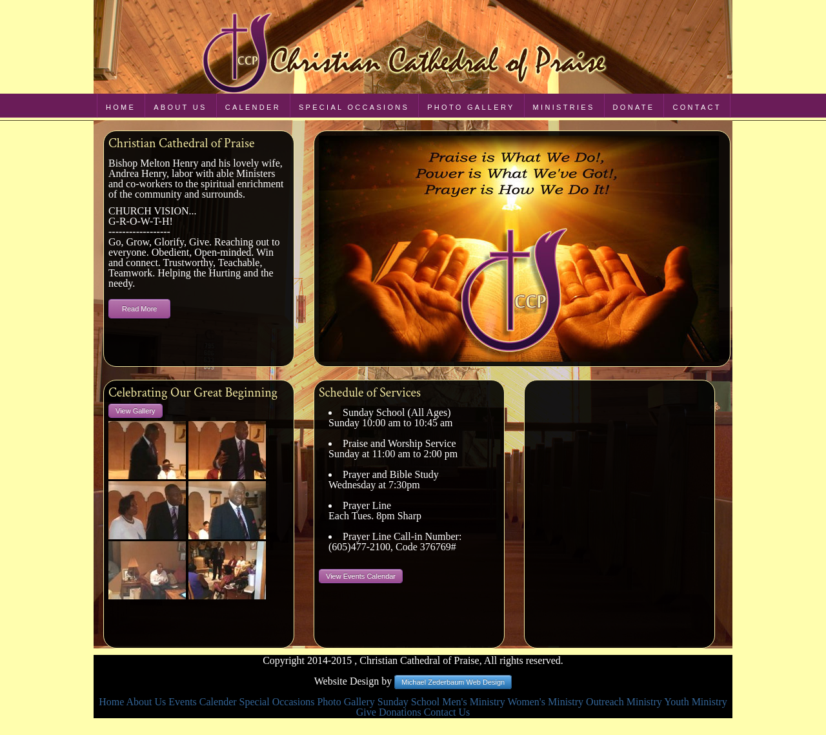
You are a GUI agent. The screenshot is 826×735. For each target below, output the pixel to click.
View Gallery (136, 411)
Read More (139, 309)
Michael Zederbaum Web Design (453, 682)
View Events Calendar (361, 576)
